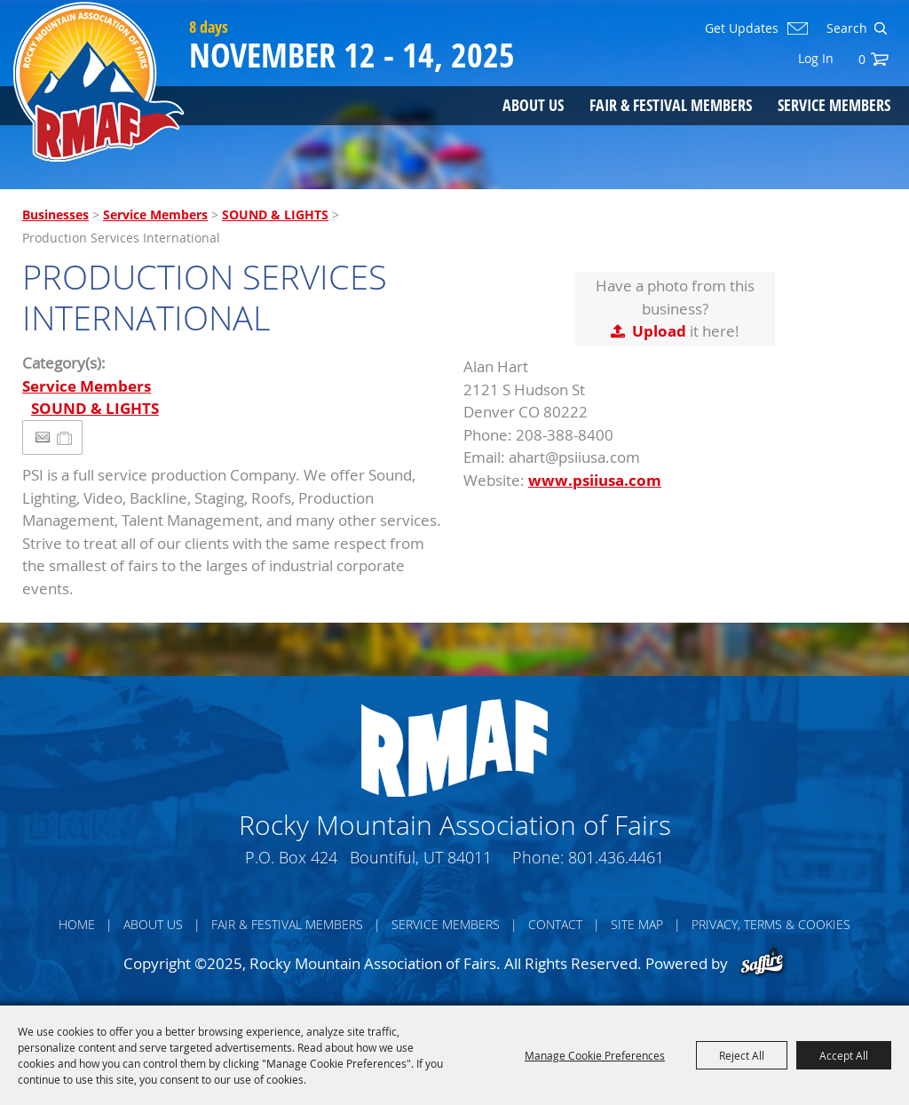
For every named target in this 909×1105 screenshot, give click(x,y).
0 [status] (862, 59)
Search (880, 28)
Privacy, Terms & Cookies (771, 924)
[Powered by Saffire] (762, 963)
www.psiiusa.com (594, 480)
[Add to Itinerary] (65, 437)
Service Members (834, 104)
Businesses (55, 214)
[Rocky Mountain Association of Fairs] (99, 82)
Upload (659, 331)
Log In (816, 58)
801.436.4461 (616, 857)
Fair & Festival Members (670, 104)
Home (77, 924)
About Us (533, 104)
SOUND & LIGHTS (275, 214)
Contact (555, 924)
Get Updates (742, 28)
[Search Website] (845, 28)
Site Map (637, 924)
